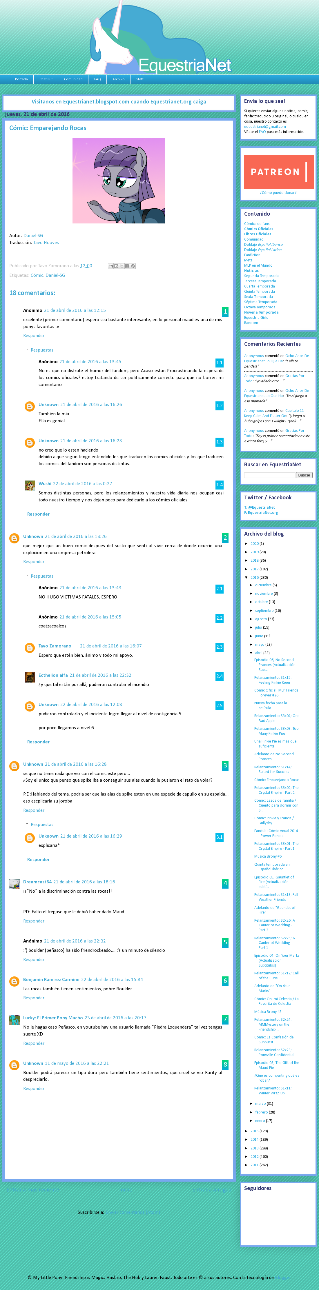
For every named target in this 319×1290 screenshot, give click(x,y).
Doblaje (263, 245)
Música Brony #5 (268, 1012)
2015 (255, 1131)
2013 (255, 1148)
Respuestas (42, 350)
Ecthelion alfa (53, 675)
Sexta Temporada (258, 297)
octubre (262, 602)
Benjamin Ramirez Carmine (51, 979)
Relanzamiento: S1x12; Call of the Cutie (276, 975)
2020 (255, 544)
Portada (21, 79)
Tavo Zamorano (55, 646)
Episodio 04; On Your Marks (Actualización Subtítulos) (277, 961)
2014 (255, 1140)
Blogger (283, 1277)
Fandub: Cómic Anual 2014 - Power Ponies (276, 833)
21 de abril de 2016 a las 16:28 (91, 441)
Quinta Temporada (259, 292)
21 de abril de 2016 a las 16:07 (111, 646)
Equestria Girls (256, 318)
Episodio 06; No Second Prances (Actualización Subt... (275, 665)
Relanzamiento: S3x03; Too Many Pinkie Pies (276, 731)
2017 (255, 569)
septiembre (265, 611)
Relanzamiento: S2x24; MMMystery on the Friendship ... (273, 1025)
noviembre (264, 594)
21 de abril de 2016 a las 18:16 (84, 882)
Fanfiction (252, 255)
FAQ (97, 79)
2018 (255, 560)
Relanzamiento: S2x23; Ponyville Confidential (274, 1052)
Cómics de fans (257, 224)
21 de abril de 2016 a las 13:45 (90, 361)
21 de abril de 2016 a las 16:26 (91, 404)
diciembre (264, 585)
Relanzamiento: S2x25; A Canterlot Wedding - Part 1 (274, 943)
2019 (255, 552)
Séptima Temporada (260, 302)
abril (259, 653)
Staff (140, 79)
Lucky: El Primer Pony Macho (53, 1018)
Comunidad (73, 79)
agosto (261, 619)
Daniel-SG (33, 235)
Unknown (49, 404)
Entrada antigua (211, 1190)
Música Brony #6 (268, 856)
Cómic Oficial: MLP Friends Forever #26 (276, 693)
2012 (255, 1157)
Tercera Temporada (260, 281)
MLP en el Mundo (258, 265)
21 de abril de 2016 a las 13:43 (90, 587)
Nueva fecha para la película (270, 705)
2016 (255, 578)
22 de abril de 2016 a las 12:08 (91, 704)
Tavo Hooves (46, 242)
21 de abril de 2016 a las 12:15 (75, 310)
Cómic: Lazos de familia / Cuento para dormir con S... (276, 805)
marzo (261, 1104)
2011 (255, 1165)
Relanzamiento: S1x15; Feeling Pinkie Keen (273, 680)
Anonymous (254, 356)
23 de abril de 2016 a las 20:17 (115, 1018)
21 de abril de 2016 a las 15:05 (90, 617)
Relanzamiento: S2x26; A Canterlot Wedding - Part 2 (274, 925)
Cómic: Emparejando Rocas (277, 780)
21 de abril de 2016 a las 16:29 (91, 836)
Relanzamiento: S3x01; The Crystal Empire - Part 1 (276, 846)
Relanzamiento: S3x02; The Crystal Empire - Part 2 (276, 790)
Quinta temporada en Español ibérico (272, 867)
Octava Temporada (260, 307)
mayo (260, 645)
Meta (248, 260)
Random (251, 323)
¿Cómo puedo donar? (278, 193)
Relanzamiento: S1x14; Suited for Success (273, 769)
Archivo (119, 79)
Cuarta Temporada (259, 286)
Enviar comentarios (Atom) (133, 1212)
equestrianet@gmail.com (265, 127)
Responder (33, 335)
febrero (262, 1112)
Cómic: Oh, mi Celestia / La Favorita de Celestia (276, 1001)
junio (259, 636)
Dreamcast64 (37, 882)
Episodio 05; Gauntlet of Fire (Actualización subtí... (274, 882)
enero (260, 1121)
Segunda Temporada (261, 276)
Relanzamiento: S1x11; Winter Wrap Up (273, 1091)
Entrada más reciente (32, 1190)
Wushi (45, 483)
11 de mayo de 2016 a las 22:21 (77, 1063)
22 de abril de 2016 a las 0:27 (82, 483)
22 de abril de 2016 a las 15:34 (112, 979)
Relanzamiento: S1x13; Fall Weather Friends (276, 897)
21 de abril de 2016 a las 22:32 (100, 675)
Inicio (126, 1190)
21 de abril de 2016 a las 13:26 (76, 536)
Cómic (37, 275)
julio (259, 627)
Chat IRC (45, 79)
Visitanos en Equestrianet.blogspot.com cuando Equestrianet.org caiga (119, 102)
